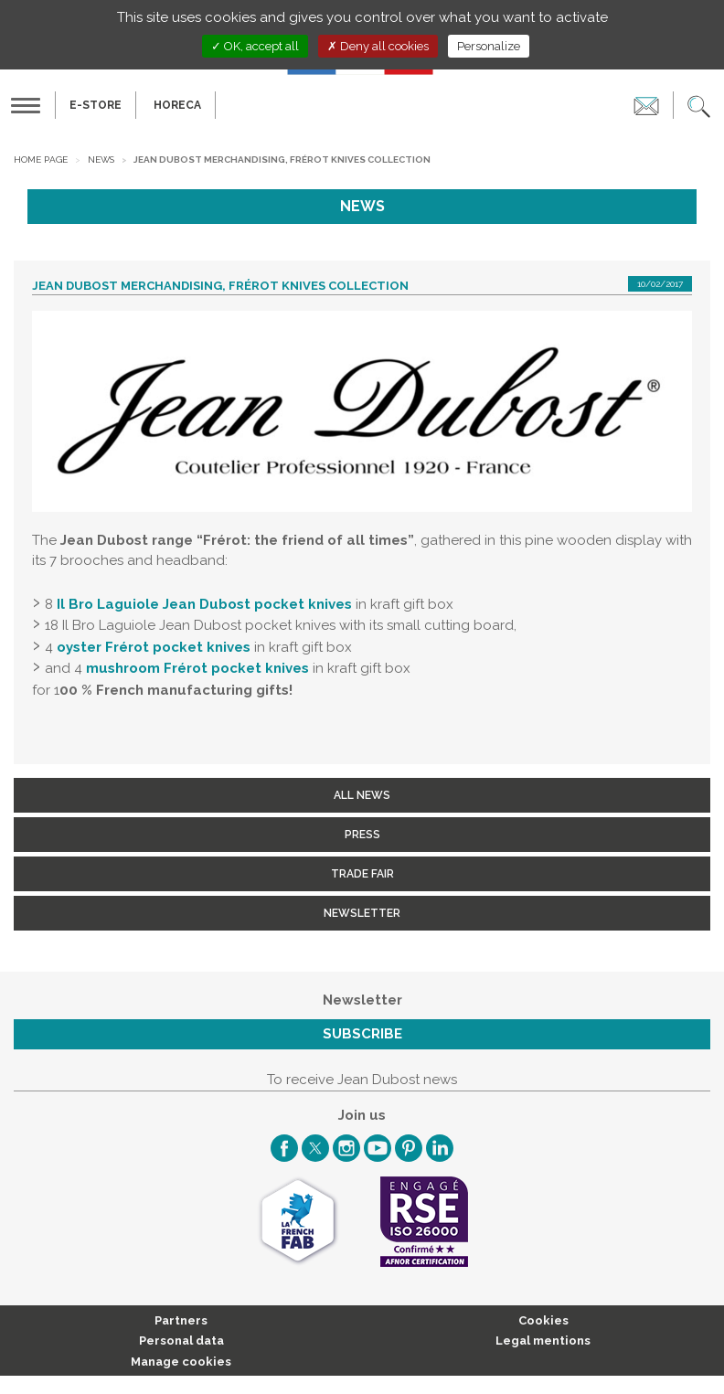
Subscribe (362, 1034)
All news (362, 795)
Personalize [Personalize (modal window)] (488, 46)
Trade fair (362, 873)
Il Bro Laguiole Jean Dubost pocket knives (204, 604)
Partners (181, 1320)
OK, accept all (255, 46)
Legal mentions (543, 1340)
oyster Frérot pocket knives (153, 647)
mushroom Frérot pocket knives (197, 668)
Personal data (181, 1340)
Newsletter (362, 913)
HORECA (177, 105)
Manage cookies (181, 1361)
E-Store (95, 105)
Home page (41, 159)
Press (362, 834)
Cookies (543, 1320)
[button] (699, 105)
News (101, 159)
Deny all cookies (378, 46)
